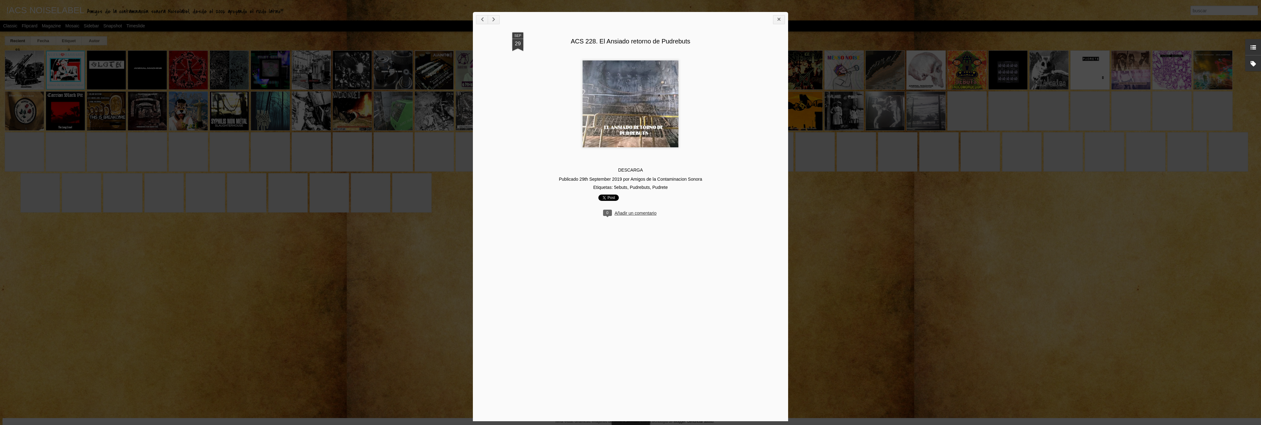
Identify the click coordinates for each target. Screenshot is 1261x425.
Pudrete (772, 205)
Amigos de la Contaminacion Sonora (779, 197)
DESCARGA (742, 188)
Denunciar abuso (700, 421)
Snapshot (112, 25)
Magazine (51, 25)
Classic (10, 25)
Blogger (679, 421)
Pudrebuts (752, 205)
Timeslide (135, 25)
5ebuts (733, 205)
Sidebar (91, 25)
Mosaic (72, 25)
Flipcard (30, 25)
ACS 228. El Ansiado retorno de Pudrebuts (743, 59)
